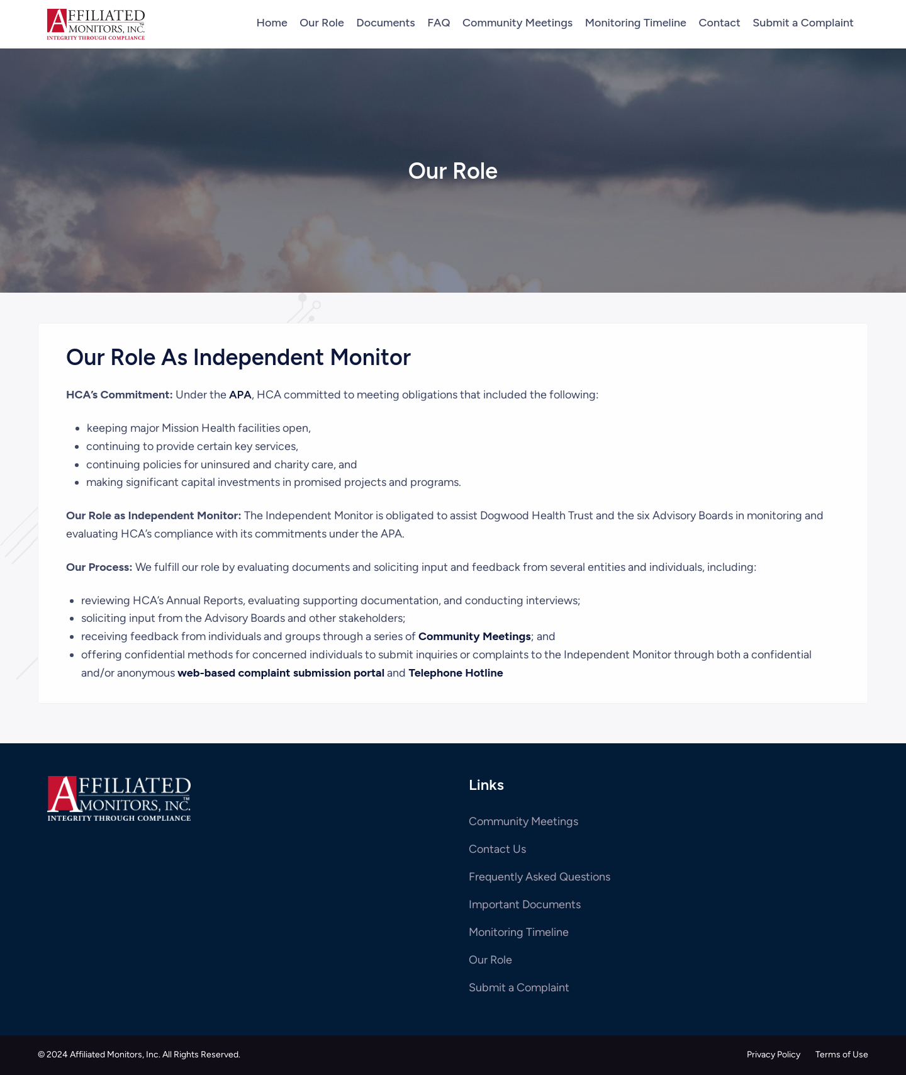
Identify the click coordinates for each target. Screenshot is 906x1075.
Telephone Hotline (455, 673)
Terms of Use (841, 1054)
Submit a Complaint (519, 987)
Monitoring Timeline (519, 932)
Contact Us (497, 849)
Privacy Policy (773, 1054)
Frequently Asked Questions (539, 877)
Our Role (490, 960)
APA (240, 395)
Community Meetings (523, 821)
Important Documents (525, 904)
